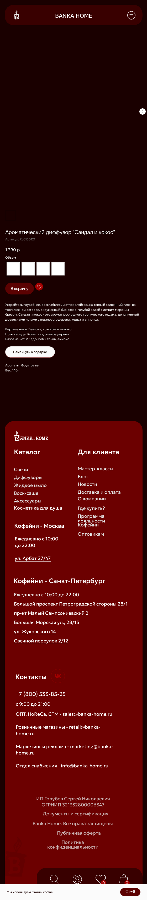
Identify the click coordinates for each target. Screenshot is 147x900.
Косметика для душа (38, 508)
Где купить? (91, 508)
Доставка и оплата (99, 492)
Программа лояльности (91, 518)
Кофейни (88, 525)
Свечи (21, 469)
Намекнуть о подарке (30, 352)
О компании (92, 499)
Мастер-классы (95, 469)
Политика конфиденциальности (72, 844)
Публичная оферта (79, 833)
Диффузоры (28, 477)
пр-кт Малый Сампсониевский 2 (51, 613)
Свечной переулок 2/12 (41, 641)
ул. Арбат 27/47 (33, 558)
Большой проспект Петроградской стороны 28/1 (71, 604)
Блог (83, 477)
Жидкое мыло (30, 485)
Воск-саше (26, 493)
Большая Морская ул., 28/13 (46, 622)
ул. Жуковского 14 (35, 632)
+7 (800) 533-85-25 (40, 694)
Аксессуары (27, 501)
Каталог (27, 452)
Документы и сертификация (75, 814)
